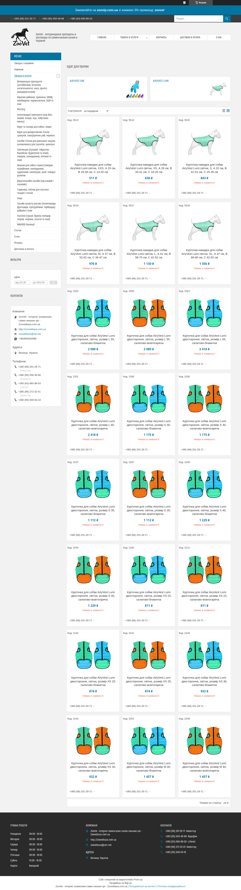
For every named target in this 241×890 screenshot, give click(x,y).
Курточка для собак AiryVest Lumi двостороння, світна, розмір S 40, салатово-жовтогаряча (93, 596)
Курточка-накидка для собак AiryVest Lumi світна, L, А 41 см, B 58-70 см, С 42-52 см (149, 253)
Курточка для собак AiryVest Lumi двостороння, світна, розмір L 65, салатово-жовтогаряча (93, 424)
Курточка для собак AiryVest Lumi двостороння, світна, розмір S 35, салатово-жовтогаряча (149, 510)
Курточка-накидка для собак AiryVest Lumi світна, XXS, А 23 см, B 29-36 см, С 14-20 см (93, 168)
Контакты (161, 37)
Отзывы (18, 242)
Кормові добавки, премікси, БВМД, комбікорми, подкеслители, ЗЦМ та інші (35, 101)
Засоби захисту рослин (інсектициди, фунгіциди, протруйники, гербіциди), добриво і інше (36, 207)
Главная (101, 37)
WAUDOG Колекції (26, 224)
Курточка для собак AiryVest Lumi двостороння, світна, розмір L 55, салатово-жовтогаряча (149, 339)
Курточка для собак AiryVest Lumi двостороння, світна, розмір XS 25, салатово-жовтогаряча (149, 681)
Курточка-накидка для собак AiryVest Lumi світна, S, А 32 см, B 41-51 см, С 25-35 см (204, 168)
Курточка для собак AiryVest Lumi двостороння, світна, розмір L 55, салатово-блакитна (93, 339)
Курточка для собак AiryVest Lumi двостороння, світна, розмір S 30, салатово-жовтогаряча (204, 424)
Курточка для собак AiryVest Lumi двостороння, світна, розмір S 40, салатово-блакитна (204, 510)
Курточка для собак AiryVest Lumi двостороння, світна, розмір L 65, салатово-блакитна (204, 339)
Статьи (17, 230)
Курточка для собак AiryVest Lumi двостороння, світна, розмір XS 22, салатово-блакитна (149, 596)
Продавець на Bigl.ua (120, 883)
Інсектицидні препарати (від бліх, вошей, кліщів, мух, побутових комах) (35, 118)
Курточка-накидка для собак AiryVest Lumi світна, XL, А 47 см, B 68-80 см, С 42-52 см (204, 253)
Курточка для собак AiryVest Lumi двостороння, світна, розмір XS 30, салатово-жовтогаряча (93, 767)
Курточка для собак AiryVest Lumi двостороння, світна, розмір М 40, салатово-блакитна (149, 767)
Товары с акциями (24, 63)
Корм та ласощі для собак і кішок (34, 126)
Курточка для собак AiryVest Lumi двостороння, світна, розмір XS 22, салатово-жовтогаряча (204, 596)
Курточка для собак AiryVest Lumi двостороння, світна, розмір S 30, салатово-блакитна (149, 424)
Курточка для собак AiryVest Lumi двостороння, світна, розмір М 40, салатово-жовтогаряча (204, 767)
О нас (219, 37)
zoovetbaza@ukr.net (30, 334)
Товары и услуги (129, 37)
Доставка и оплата (190, 37)
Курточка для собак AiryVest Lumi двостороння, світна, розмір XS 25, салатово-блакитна (93, 681)
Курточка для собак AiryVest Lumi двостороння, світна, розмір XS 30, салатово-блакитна (204, 681)
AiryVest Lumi (161, 81)
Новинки (18, 69)
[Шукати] (227, 18)
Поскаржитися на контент (142, 886)
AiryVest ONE (77, 81)
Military (21, 109)
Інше (19, 198)
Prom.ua (138, 879)
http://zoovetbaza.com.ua (32, 329)
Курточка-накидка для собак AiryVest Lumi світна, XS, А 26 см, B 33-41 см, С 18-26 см (149, 168)
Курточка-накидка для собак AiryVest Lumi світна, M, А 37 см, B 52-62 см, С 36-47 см (93, 253)
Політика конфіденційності (171, 886)
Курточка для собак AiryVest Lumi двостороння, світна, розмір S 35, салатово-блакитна (93, 510)
